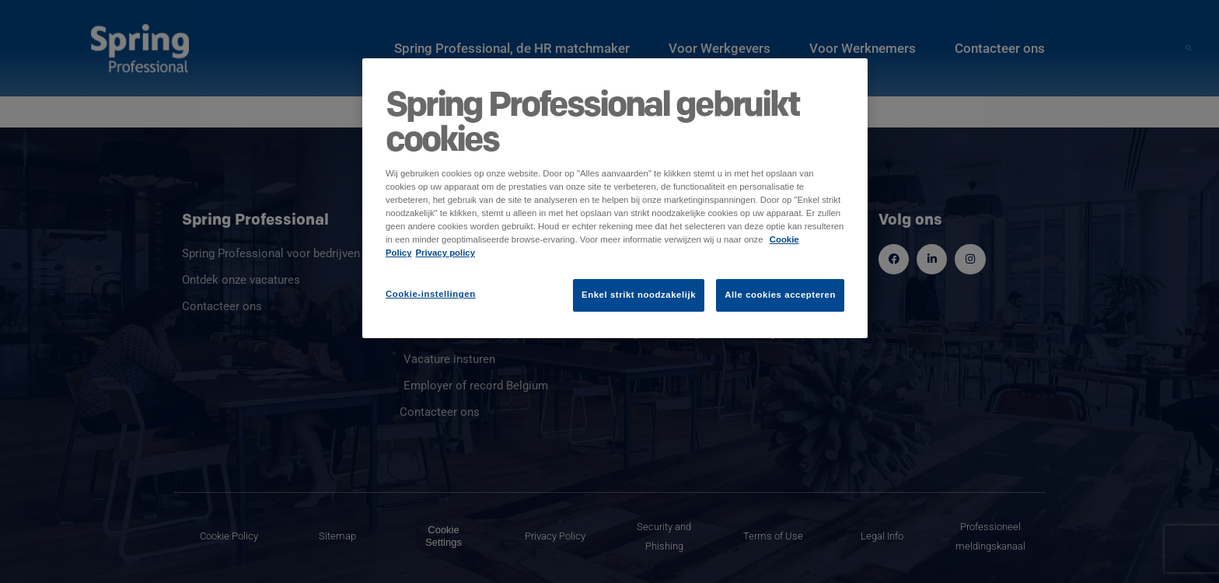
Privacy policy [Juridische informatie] (446, 252)
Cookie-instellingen (431, 293)
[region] (615, 198)
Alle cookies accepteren (780, 294)
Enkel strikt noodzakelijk (639, 294)
